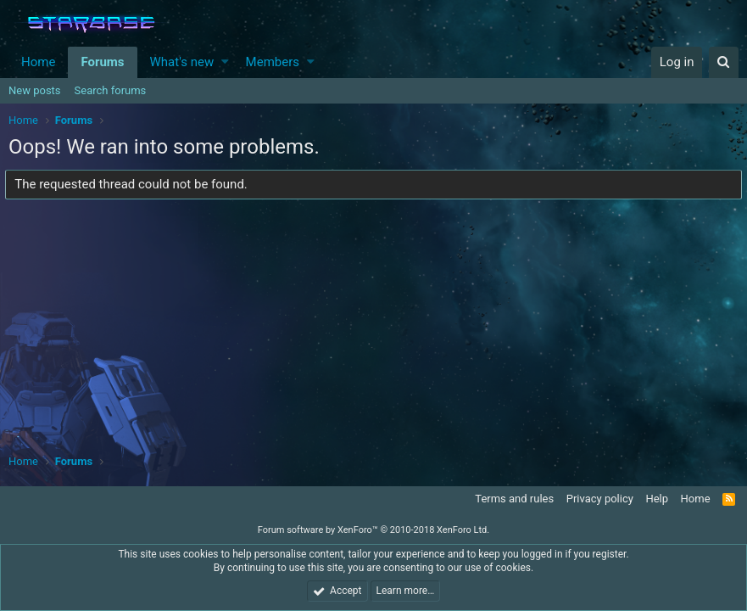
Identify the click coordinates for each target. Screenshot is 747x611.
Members (272, 62)
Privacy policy (599, 498)
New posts (34, 90)
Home (38, 62)
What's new (182, 62)
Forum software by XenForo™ (373, 529)
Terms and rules (514, 498)
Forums (102, 62)
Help (656, 498)
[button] (225, 62)
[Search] (724, 62)
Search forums (111, 90)
